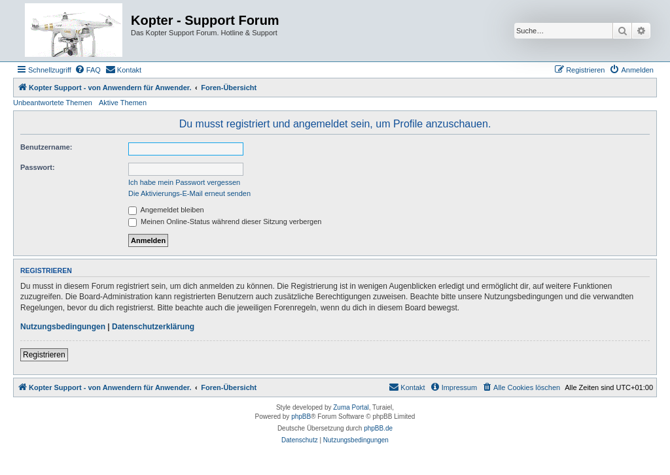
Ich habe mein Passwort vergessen (184, 182)
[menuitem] (88, 70)
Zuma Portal (350, 407)
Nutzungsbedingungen (62, 326)
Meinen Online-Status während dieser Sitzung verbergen (224, 221)
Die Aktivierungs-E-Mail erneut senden (189, 193)
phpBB (301, 416)
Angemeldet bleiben (166, 210)
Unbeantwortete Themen (52, 102)
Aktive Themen (123, 102)
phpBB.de (378, 428)
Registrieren (44, 354)
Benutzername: (46, 147)
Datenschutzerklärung (153, 326)
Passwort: (37, 167)
